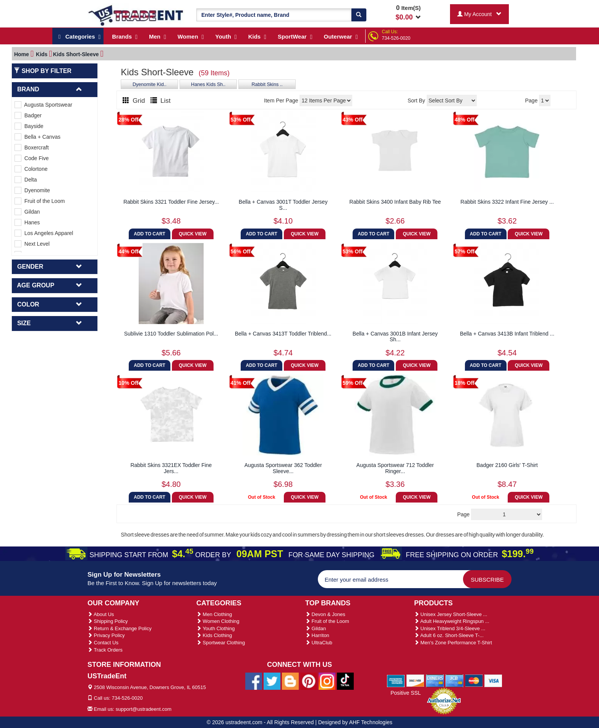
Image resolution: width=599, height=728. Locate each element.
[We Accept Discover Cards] (415, 680)
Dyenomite (32, 190)
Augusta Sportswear (43, 104)
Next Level (32, 243)
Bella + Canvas (37, 136)
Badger (28, 115)
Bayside (29, 126)
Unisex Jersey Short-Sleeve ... (450, 614)
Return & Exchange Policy (119, 628)
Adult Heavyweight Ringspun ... (451, 621)
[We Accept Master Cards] (474, 680)
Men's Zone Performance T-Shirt (453, 642)
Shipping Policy (107, 621)
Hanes (27, 222)
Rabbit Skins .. (267, 84)
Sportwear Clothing (220, 642)
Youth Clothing (215, 628)
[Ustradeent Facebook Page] (253, 681)
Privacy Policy (106, 635)
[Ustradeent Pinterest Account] (308, 681)
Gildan (27, 211)
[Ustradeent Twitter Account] (272, 681)
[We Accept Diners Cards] (435, 680)
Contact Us (102, 642)
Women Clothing (217, 621)
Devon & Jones (325, 614)
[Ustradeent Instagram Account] (327, 681)
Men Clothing (214, 614)
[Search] (358, 14)
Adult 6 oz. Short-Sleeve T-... (449, 635)
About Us (100, 614)
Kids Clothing (214, 635)
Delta (26, 179)
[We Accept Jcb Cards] (454, 680)
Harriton (317, 635)
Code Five (32, 158)
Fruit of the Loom (40, 201)
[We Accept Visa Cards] (493, 680)
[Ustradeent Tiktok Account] (345, 681)
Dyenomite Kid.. (150, 84)
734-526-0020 (396, 38)
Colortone (31, 168)
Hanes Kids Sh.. (208, 84)
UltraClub (318, 642)
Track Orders (105, 650)
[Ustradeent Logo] (136, 14)
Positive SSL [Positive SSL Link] (405, 693)
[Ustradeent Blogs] (290, 681)
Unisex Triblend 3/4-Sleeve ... (449, 628)
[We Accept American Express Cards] (396, 680)
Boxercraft (32, 147)
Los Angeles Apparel (44, 233)
